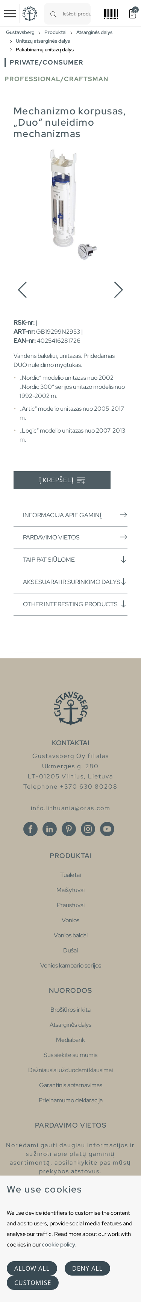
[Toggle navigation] (10, 13)
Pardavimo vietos (75, 537)
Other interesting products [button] (75, 604)
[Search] (53, 14)
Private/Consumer (46, 62)
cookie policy (58, 1244)
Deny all (87, 1268)
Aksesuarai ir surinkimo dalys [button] (75, 582)
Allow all (32, 1268)
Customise (32, 1283)
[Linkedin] (49, 829)
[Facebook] (30, 829)
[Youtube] (107, 829)
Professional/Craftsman (57, 79)
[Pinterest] (69, 829)
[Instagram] (88, 829)
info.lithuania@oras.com (71, 808)
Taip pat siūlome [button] (75, 559)
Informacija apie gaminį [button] (75, 515)
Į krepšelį (62, 480)
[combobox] (77, 14)
